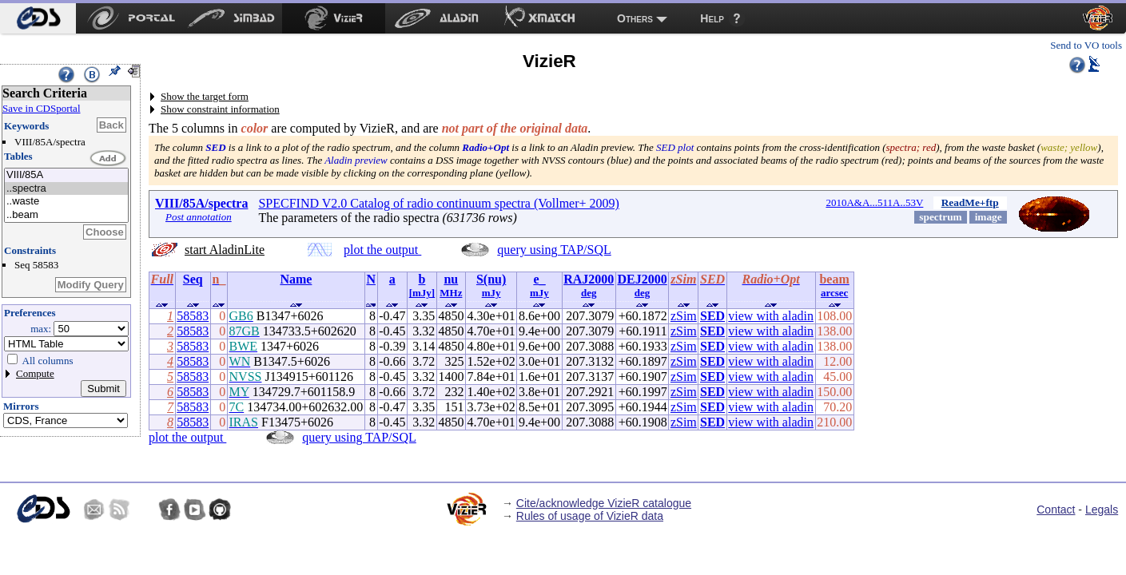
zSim (683, 316)
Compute (35, 373)
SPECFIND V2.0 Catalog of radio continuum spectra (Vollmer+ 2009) (438, 203)
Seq (193, 279)
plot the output (382, 249)
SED (712, 316)
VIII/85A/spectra (201, 203)
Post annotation (198, 217)
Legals (1101, 509)
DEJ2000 (641, 279)
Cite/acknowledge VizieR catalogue (603, 503)
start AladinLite (225, 249)
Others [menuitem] (635, 18)
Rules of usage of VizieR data (589, 516)
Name (296, 279)
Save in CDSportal (41, 108)
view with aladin (771, 316)
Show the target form (205, 96)
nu (451, 279)
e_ (539, 279)
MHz (451, 293)
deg (589, 293)
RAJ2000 (588, 279)
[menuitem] (38, 18)
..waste (66, 201)
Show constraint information (220, 109)
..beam (66, 215)
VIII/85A (66, 175)
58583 (193, 316)
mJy (491, 293)
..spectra (66, 189)
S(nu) (491, 279)
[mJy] (422, 293)
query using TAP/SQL (554, 249)
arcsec (834, 293)
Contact (1055, 509)
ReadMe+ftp (970, 202)
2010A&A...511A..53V (874, 202)
